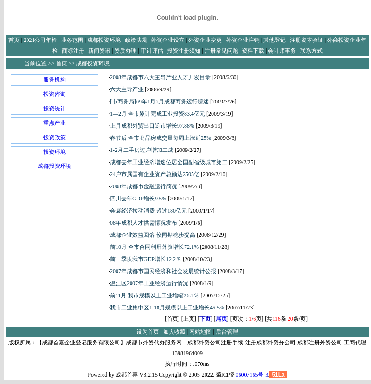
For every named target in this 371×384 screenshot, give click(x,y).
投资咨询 (54, 94)
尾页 (221, 318)
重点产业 (54, 123)
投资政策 (54, 137)
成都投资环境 (54, 166)
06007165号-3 (251, 374)
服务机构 (54, 79)
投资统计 (54, 108)
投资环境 (54, 152)
